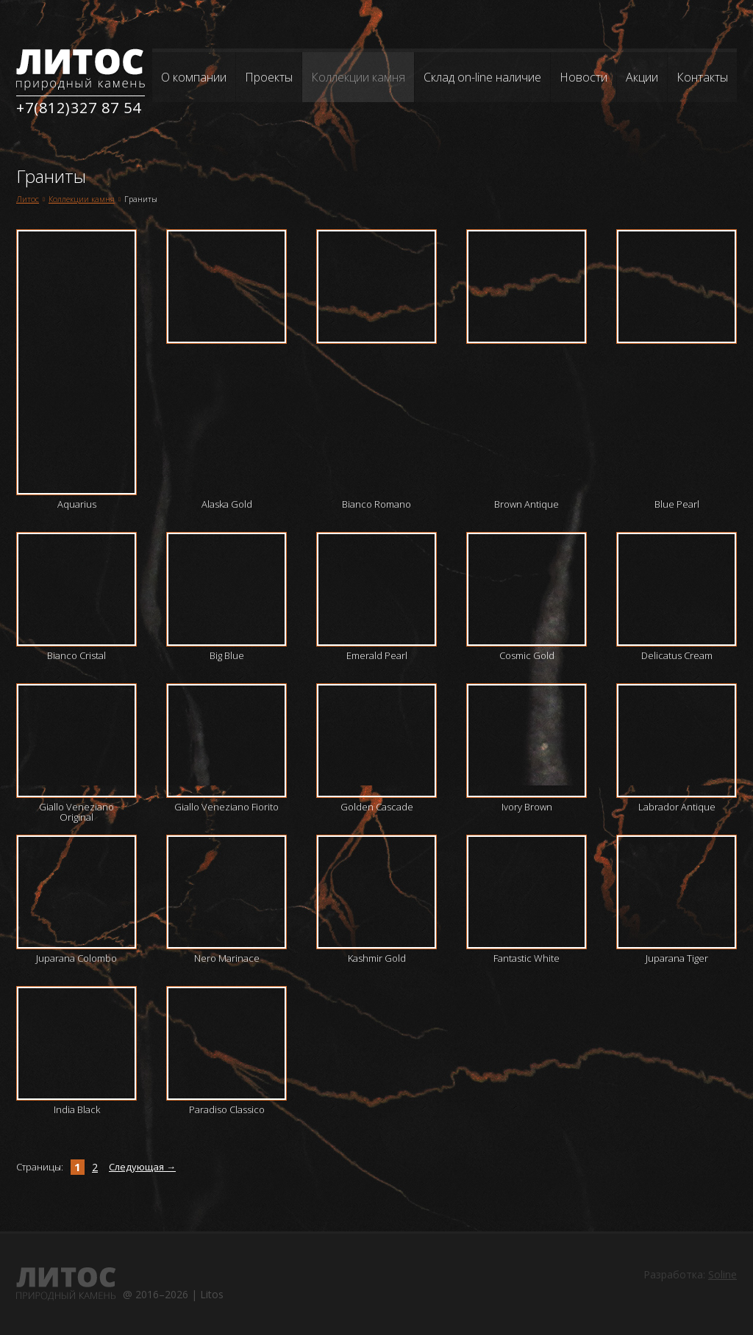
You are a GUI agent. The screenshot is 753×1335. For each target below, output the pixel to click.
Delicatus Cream (677, 655)
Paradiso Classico (227, 1109)
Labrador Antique (676, 806)
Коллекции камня (358, 77)
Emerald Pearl (376, 655)
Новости (583, 77)
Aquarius (76, 504)
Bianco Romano (376, 504)
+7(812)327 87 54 (78, 108)
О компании (193, 77)
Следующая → (142, 1166)
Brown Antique (526, 504)
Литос (27, 198)
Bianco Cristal (76, 655)
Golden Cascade (376, 806)
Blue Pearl (676, 504)
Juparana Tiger (677, 958)
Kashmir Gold (377, 958)
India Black (77, 1109)
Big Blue (227, 655)
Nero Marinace (227, 958)
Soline (722, 1274)
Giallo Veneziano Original (76, 812)
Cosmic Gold (526, 655)
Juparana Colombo (76, 958)
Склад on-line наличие (482, 77)
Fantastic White (526, 958)
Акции (642, 77)
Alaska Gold (226, 504)
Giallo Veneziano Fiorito (226, 806)
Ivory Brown (527, 806)
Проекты (269, 77)
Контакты (702, 77)
